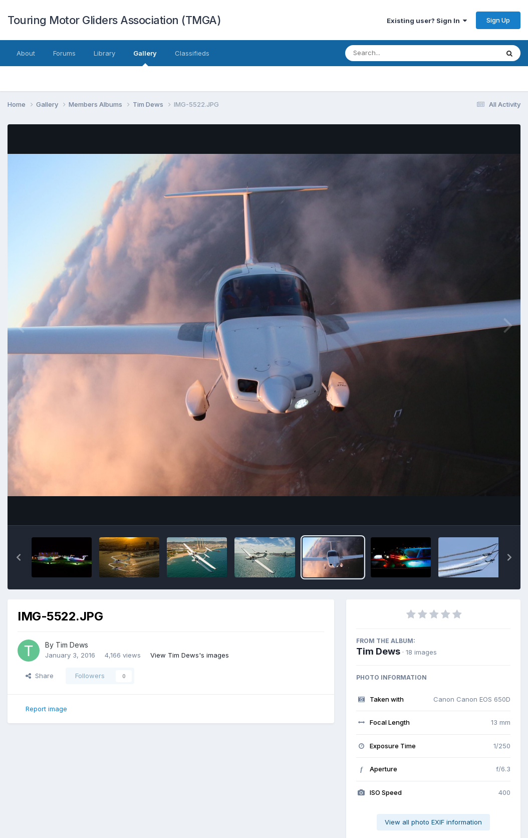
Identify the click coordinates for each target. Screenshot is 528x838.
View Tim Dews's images (189, 655)
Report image (46, 709)
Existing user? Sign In (427, 21)
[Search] (394, 53)
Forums (64, 53)
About (26, 53)
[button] (19, 557)
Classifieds (192, 53)
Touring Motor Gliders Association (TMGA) (114, 20)
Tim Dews (378, 651)
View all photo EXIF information (433, 822)
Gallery (145, 57)
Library (104, 53)
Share (40, 676)
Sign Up (498, 20)
